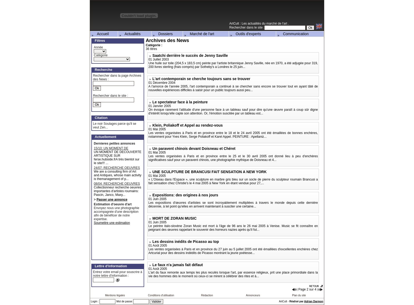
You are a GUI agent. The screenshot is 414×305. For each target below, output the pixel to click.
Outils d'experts (245, 34)
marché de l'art (277, 23)
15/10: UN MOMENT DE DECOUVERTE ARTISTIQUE (114, 148)
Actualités (130, 34)
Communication (293, 34)
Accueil (100, 34)
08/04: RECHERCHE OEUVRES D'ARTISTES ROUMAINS (117, 184)
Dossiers (162, 34)
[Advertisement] (262, 13)
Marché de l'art (199, 34)
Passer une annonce (112, 199)
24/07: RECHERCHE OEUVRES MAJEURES (117, 168)
